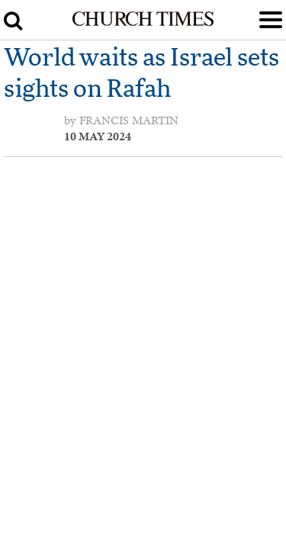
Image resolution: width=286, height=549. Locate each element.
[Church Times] (142, 22)
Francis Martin (128, 120)
